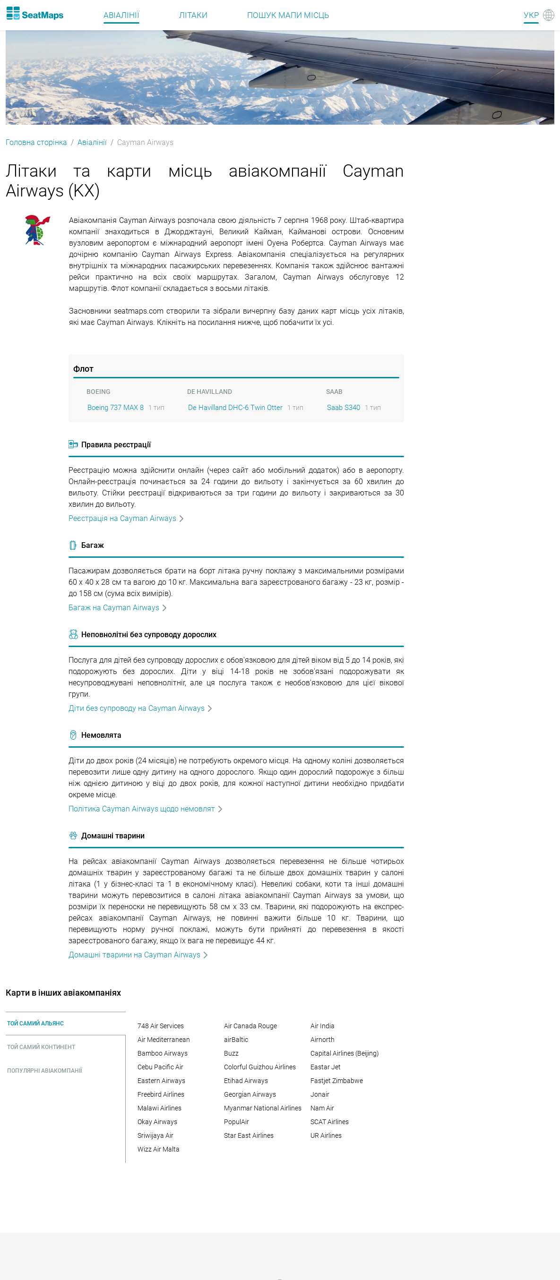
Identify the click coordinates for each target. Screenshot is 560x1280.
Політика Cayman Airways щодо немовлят (146, 808)
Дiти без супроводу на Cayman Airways (141, 708)
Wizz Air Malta (159, 1149)
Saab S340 (343, 407)
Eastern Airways (161, 1080)
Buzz (231, 1053)
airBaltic (236, 1039)
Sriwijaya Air (155, 1135)
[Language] (539, 15)
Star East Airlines (249, 1135)
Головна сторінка (36, 142)
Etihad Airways (246, 1080)
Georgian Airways (250, 1094)
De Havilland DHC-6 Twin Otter (235, 407)
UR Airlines (326, 1135)
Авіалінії (92, 142)
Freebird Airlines (161, 1094)
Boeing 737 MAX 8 (115, 407)
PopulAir (236, 1122)
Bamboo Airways (163, 1053)
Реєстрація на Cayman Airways (127, 518)
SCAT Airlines (329, 1122)
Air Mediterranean (164, 1039)
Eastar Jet (325, 1067)
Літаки (193, 15)
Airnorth (322, 1039)
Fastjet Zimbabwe (336, 1080)
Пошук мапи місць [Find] (288, 15)
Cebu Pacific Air (160, 1067)
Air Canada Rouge (250, 1026)
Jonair (319, 1094)
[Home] (34, 13)
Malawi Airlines (159, 1108)
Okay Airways (157, 1122)
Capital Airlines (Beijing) (344, 1053)
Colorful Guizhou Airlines (260, 1067)
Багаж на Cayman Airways (118, 607)
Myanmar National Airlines (263, 1108)
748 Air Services (161, 1026)
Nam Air (322, 1108)
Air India (322, 1026)
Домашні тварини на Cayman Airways (139, 954)
